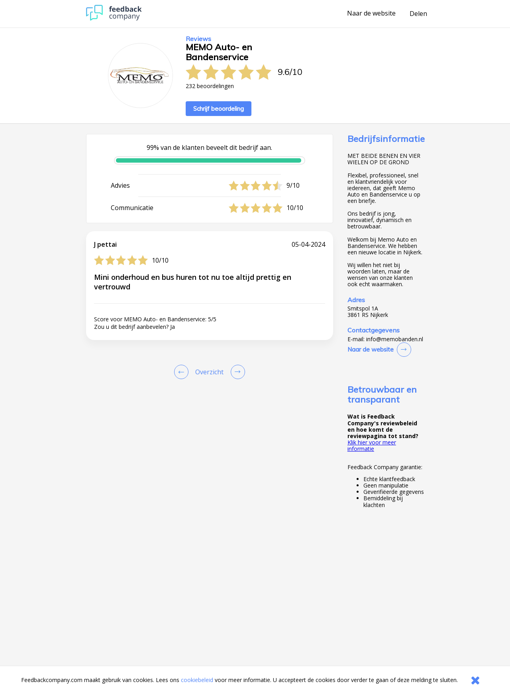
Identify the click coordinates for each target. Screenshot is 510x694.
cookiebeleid (197, 680)
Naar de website (371, 14)
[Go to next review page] (236, 372)
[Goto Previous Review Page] (183, 372)
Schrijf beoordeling (218, 108)
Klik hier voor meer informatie (371, 445)
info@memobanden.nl (394, 339)
